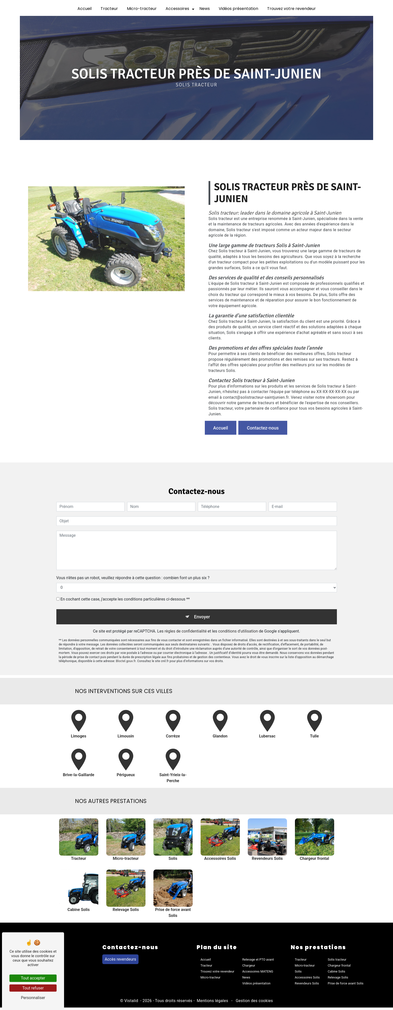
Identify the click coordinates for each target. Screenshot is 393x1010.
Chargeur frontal (339, 968)
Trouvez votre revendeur (291, 8)
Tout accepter (33, 978)
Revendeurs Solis (307, 986)
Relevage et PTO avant (258, 962)
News (204, 8)
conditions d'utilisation (238, 611)
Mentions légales (212, 1003)
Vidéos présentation (238, 8)
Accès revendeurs (120, 961)
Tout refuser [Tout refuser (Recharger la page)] (33, 988)
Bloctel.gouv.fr (126, 641)
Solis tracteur (337, 962)
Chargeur (248, 968)
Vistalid (131, 1003)
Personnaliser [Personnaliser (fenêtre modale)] (33, 997)
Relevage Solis (338, 980)
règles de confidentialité (186, 611)
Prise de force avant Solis (345, 986)
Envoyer (202, 596)
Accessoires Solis (307, 980)
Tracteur (109, 8)
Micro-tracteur (142, 8)
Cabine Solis (336, 974)
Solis (298, 974)
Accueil (84, 8)
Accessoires (177, 8)
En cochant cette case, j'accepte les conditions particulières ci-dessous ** (125, 578)
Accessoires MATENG (257, 974)
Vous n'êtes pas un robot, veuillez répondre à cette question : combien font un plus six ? (133, 557)
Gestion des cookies (254, 1003)
